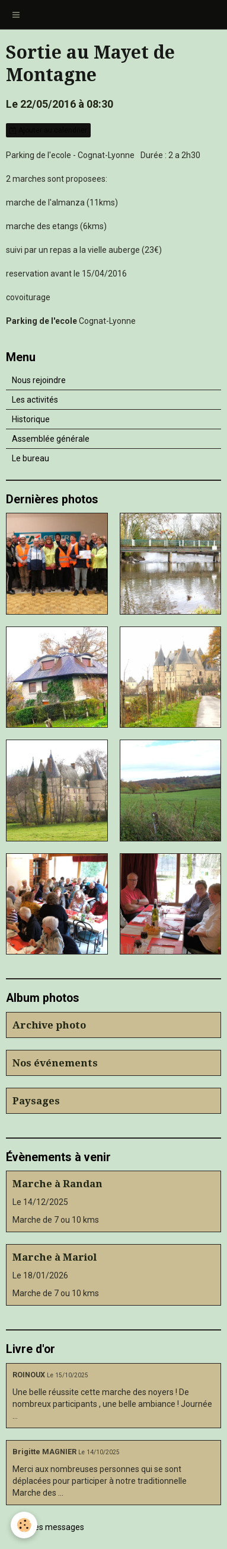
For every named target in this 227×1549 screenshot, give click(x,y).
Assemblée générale (50, 439)
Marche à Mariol (54, 1257)
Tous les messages (48, 1527)
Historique (31, 419)
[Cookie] (24, 1525)
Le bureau (30, 458)
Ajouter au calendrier (48, 130)
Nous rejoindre (39, 380)
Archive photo (49, 1025)
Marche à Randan (57, 1184)
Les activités (35, 399)
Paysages (36, 1101)
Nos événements (55, 1063)
